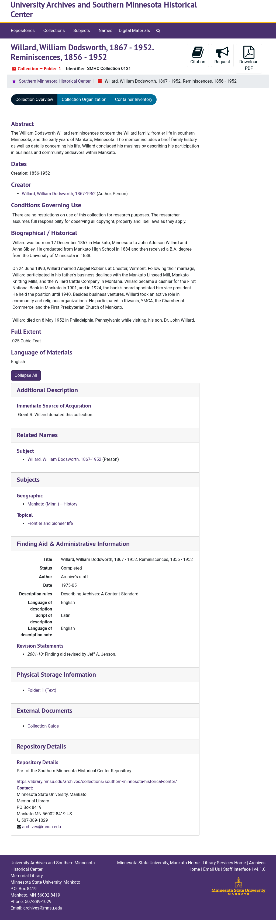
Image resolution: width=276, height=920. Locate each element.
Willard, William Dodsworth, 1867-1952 (59, 193)
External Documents (44, 710)
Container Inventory (133, 99)
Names (105, 30)
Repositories (23, 30)
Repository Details (41, 746)
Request (222, 55)
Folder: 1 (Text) (41, 690)
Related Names (37, 435)
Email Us (211, 869)
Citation (197, 55)
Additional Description (47, 390)
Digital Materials (134, 30)
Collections (54, 30)
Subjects (81, 30)
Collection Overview (34, 99)
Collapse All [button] (26, 375)
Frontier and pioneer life (50, 523)
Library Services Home (224, 862)
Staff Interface (237, 869)
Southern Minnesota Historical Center (55, 81)
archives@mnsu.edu (41, 826)
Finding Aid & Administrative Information (73, 543)
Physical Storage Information (56, 674)
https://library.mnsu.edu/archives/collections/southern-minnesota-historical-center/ (97, 781)
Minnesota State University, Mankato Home (158, 862)
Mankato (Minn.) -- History (52, 504)
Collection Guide (43, 726)
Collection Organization (84, 99)
